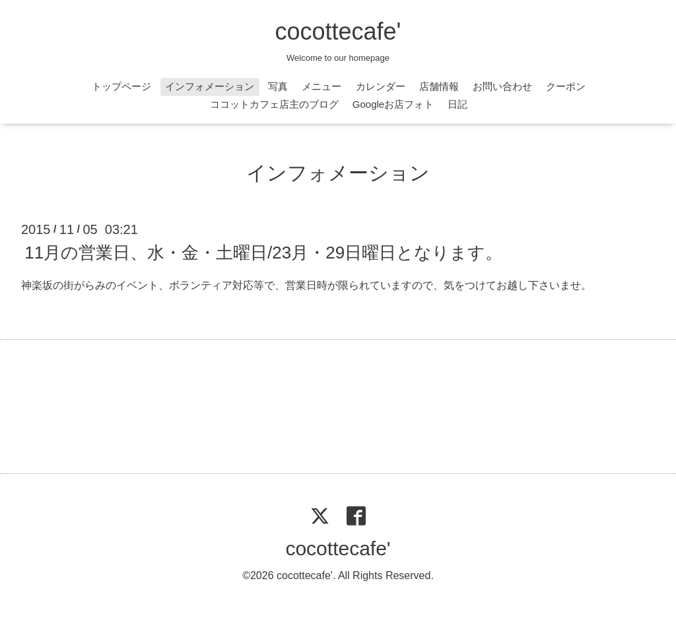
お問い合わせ (502, 86)
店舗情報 (439, 86)
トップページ (121, 86)
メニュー (321, 86)
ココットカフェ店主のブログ (274, 104)
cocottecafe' (338, 31)
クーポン (566, 86)
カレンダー (380, 86)
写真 (278, 86)
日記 (457, 104)
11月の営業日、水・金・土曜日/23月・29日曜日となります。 (263, 252)
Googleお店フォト (393, 104)
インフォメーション (209, 86)
